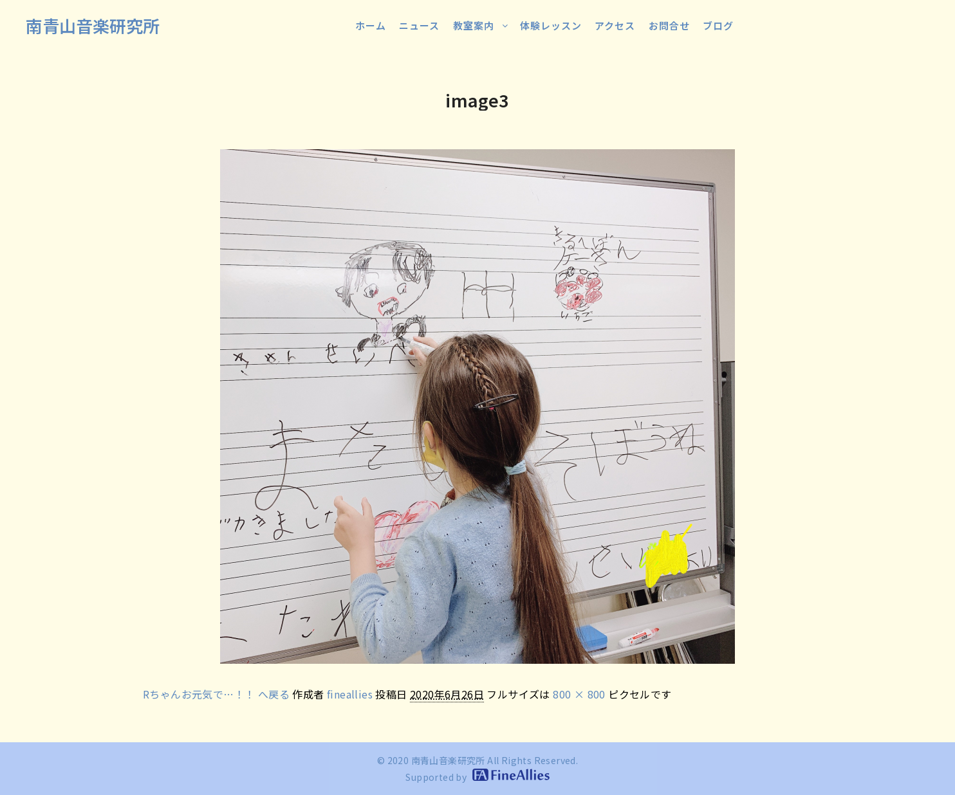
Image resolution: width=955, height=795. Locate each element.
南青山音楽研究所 (93, 25)
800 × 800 (579, 694)
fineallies (350, 694)
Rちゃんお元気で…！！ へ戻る (216, 694)
